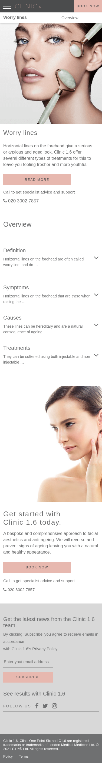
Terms (23, 756)
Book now (88, 6)
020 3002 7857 (23, 201)
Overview (69, 17)
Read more (37, 180)
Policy (8, 756)
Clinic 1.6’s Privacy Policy (35, 648)
